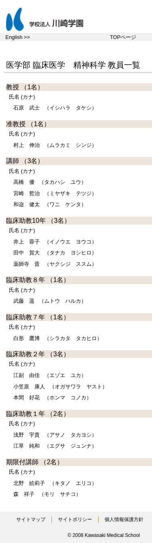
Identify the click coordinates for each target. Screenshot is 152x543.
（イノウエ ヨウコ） (55, 242)
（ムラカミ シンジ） (55, 145)
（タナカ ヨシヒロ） (55, 253)
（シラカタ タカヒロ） (57, 338)
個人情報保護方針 (124, 519)
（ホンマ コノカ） (52, 397)
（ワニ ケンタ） (49, 204)
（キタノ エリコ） (55, 483)
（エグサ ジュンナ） (55, 446)
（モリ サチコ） (47, 494)
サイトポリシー (75, 519)
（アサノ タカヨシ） (55, 435)
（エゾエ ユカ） (49, 375)
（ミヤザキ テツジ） (55, 193)
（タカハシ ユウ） (49, 182)
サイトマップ (30, 519)
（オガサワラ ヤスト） (60, 387)
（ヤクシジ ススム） (55, 264)
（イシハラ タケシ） (55, 108)
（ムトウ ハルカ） (49, 301)
